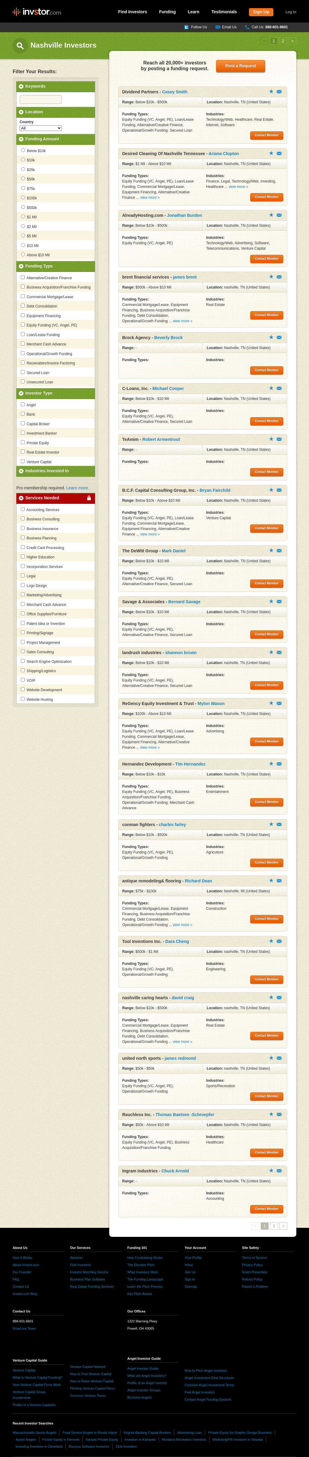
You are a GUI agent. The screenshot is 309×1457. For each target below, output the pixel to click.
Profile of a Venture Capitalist (34, 1405)
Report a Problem (255, 1286)
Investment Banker (39, 433)
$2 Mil (29, 226)
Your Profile (193, 1257)
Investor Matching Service (89, 1272)
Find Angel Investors (200, 1392)
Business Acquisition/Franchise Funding (56, 287)
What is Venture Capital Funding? (37, 1377)
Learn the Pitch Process (145, 1286)
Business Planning (38, 537)
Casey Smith (174, 91)
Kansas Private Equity (102, 1439)
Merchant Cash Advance (43, 344)
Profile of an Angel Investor (147, 1383)
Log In (290, 12)
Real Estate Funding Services (92, 1286)
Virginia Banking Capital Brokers (147, 1432)
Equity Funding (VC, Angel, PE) (49, 325)
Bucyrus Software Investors (89, 1446)
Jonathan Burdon (184, 215)
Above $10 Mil (35, 254)
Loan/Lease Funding (40, 334)
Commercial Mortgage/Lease (47, 296)
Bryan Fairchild (215, 490)
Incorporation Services (42, 566)
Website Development (41, 689)
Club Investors (126, 1446)
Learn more (77, 487)
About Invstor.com (26, 1265)
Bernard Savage (184, 601)
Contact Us (21, 1286)
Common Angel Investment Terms (209, 1385)
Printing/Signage (37, 632)
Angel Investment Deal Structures (209, 1378)
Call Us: (270, 27)
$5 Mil (29, 235)
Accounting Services (40, 509)
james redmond (180, 1058)
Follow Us (199, 27)
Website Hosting (37, 699)
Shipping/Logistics (38, 670)
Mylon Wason (211, 703)
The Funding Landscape (145, 1279)
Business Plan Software (87, 1279)
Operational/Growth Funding (46, 353)
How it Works (22, 1257)
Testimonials (224, 11)
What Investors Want (142, 1272)
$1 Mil (29, 216)
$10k (28, 160)
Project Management (40, 642)
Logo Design (34, 585)
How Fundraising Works (145, 1257)
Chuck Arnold (175, 1170)
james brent (185, 277)
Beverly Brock (168, 337)
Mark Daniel (174, 550)
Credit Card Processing (42, 547)
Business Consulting (40, 518)
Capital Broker (35, 423)
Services (76, 1257)
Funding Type (39, 266)
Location (34, 111)
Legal (28, 575)
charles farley (172, 824)
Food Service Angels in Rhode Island (89, 1432)
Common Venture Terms (88, 1395)
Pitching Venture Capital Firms (92, 1388)
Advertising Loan (189, 1432)
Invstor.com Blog (25, 1294)
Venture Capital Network (88, 1366)
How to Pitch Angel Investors (206, 1370)
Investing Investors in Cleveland (39, 1446)
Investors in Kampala (140, 1439)
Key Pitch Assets (139, 1294)
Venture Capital (36, 461)
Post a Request (240, 65)
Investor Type (39, 393)
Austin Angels (26, 1439)
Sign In (190, 1279)
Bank (28, 414)
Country (26, 122)
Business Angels (139, 1397)
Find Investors (132, 11)
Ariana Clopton (224, 153)
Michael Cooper (168, 388)
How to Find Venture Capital (90, 1374)
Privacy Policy (252, 1265)
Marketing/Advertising (41, 594)
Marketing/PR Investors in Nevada (237, 1439)
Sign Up (261, 11)
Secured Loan (35, 372)
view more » (150, 197)
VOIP (28, 680)
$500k (29, 207)
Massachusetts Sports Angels (34, 1432)
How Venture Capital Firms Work (37, 1385)
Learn (193, 11)
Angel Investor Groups (143, 1390)
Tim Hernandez (190, 764)
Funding (167, 11)
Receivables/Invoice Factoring (48, 362)
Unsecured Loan (37, 381)
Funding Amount (42, 138)
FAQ (16, 1279)
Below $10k (33, 150)
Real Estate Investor (40, 452)
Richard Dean (198, 880)
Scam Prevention (254, 1272)
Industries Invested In (47, 470)
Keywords (35, 86)
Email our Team (24, 1328)
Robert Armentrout (161, 439)
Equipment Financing (41, 315)
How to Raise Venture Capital (91, 1381)
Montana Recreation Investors (184, 1439)
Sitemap (191, 1286)
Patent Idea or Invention (43, 623)
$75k (28, 188)
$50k (28, 178)
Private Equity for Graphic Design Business (240, 1432)
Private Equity (35, 442)
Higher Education (37, 556)
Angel (28, 404)
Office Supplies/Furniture (43, 613)
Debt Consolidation (39, 306)
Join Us (190, 1272)
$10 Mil (30, 245)
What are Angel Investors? (146, 1375)
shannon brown (180, 652)
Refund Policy (252, 1279)
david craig (183, 997)
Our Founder (22, 1272)
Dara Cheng (177, 941)
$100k (29, 197)
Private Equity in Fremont (61, 1439)
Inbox (189, 1265)
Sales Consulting (37, 651)
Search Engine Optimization (46, 661)
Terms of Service (254, 1257)
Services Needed (42, 497)
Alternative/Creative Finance (46, 277)
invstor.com (37, 12)
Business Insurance (39, 528)
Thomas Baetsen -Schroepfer (184, 1114)
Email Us (229, 27)
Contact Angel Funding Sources (208, 1399)
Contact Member (279, 91)
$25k (28, 169)
